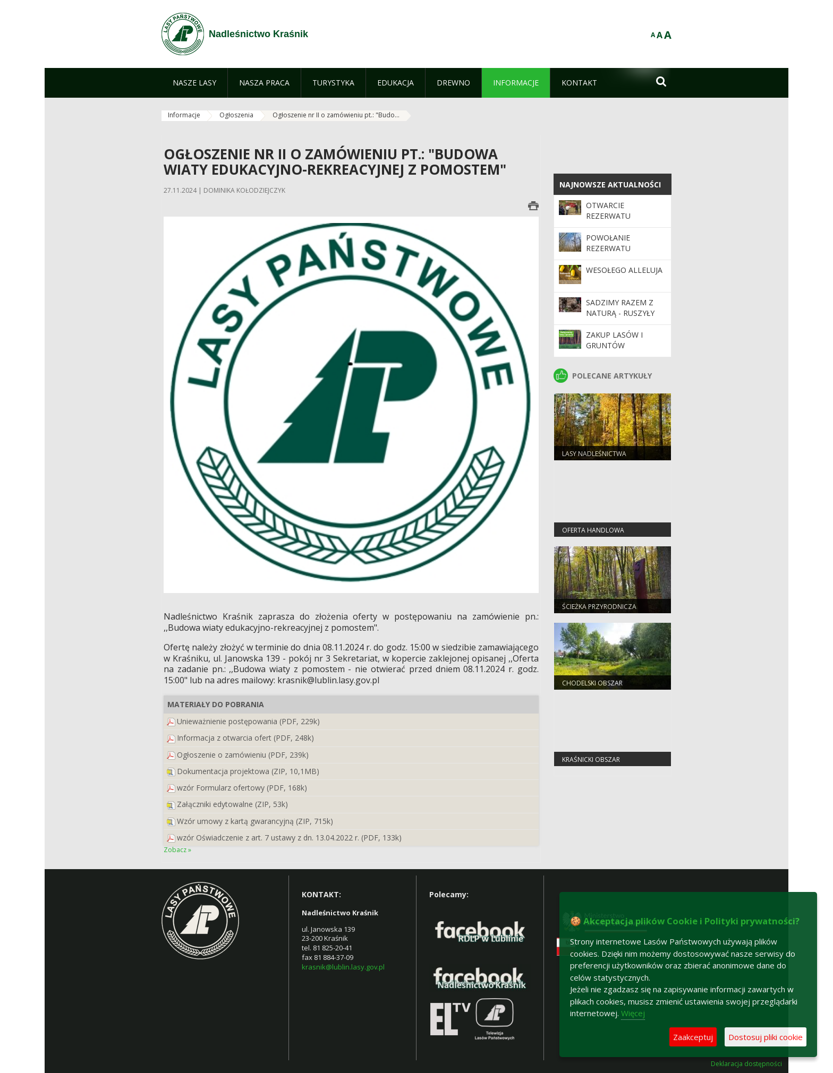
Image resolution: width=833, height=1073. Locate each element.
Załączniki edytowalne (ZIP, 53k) (232, 804)
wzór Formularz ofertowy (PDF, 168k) (242, 788)
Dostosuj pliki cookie (765, 1037)
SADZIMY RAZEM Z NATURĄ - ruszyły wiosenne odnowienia (620, 318)
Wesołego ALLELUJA (624, 270)
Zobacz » (177, 849)
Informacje (184, 114)
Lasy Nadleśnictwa (594, 453)
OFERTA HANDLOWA (593, 530)
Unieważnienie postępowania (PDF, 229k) (248, 721)
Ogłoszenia (236, 114)
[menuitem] (194, 83)
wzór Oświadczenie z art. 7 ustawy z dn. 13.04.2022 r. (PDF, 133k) (289, 837)
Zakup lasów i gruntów (614, 340)
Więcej (633, 1013)
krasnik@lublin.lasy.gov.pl (343, 967)
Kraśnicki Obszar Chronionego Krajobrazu (606, 764)
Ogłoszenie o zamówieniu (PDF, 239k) (243, 755)
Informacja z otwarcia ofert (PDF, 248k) (245, 738)
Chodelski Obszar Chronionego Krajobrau (604, 688)
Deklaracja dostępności (746, 1064)
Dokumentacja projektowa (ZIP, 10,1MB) (248, 771)
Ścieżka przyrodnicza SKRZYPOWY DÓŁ (599, 611)
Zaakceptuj (693, 1037)
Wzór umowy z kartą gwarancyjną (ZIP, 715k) (255, 821)
